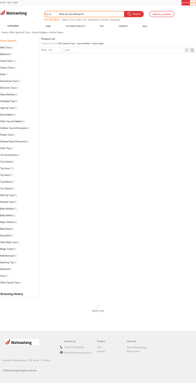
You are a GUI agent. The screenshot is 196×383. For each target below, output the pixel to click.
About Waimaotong (137, 347)
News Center (133, 351)
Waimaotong (19, 360)
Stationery (104, 20)
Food (72, 20)
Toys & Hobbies (39, 32)
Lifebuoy (65, 20)
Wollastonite (93, 20)
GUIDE (15, 2)
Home (48, 26)
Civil (99, 347)
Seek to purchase (162, 14)
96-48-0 (78, 20)
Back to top (98, 310)
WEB (8, 2)
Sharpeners (115, 20)
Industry (101, 351)
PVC (85, 20)
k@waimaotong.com (81, 352)
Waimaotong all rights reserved (20, 370)
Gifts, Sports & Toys (19, 32)
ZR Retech (46, 360)
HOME (3, 2)
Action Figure (56, 32)
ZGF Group (33, 360)
